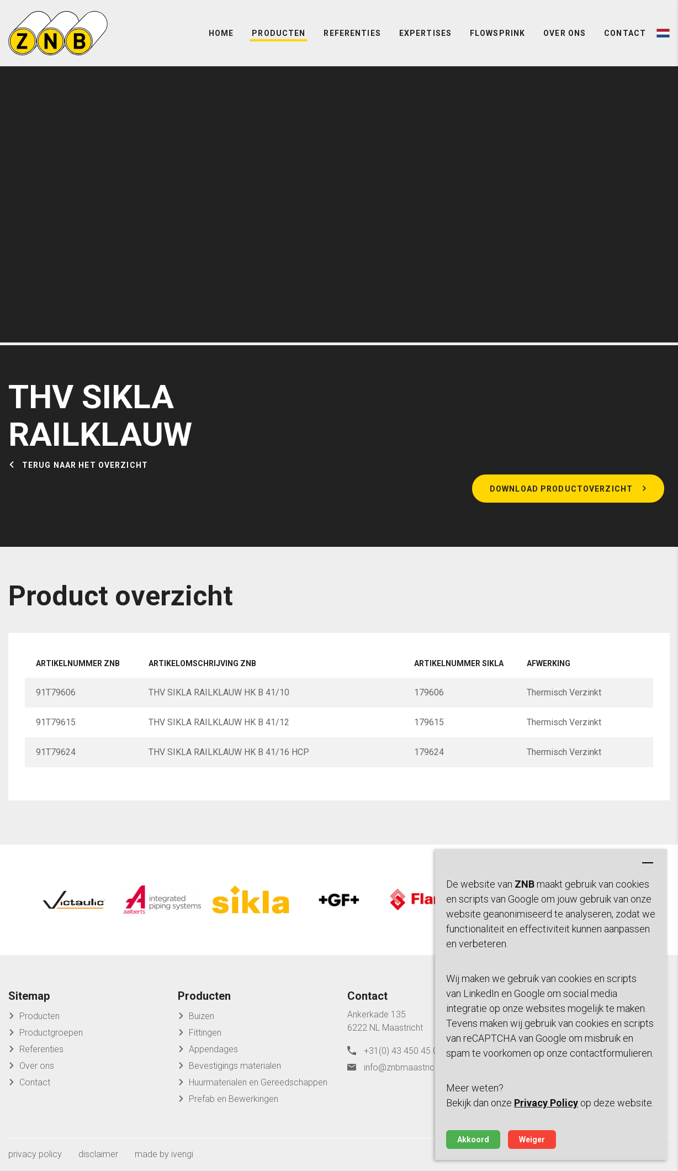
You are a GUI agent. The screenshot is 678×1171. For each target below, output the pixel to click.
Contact (625, 33)
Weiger (532, 1139)
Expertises (425, 33)
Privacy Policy (546, 1103)
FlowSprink (497, 33)
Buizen (201, 1016)
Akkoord (473, 1139)
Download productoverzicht (561, 488)
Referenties (352, 33)
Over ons (564, 33)
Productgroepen (51, 1032)
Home (221, 33)
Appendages (213, 1049)
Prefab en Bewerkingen (233, 1099)
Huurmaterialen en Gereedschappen (258, 1082)
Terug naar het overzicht (85, 465)
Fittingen (205, 1032)
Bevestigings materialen (235, 1066)
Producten (278, 33)
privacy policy (35, 1154)
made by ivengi (164, 1154)
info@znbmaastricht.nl (407, 1067)
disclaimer (98, 1154)
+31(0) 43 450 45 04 (403, 1051)
